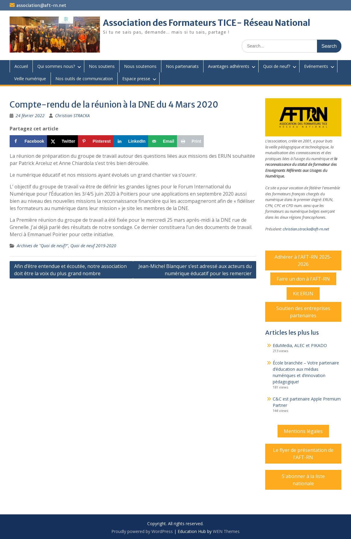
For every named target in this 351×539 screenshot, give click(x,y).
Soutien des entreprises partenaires (303, 312)
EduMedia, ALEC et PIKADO (300, 345)
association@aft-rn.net (41, 5)
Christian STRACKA (72, 115)
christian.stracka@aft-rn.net (306, 229)
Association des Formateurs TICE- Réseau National (206, 22)
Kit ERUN (303, 293)
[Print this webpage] (190, 141)
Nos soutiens (102, 66)
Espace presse (136, 78)
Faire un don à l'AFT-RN (303, 279)
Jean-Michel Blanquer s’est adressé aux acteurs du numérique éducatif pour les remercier (195, 270)
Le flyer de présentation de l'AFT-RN (303, 454)
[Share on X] (62, 141)
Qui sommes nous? (56, 66)
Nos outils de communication (84, 78)
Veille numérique (30, 78)
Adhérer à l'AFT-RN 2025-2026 (303, 260)
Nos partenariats (182, 66)
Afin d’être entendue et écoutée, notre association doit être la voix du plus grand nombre (70, 270)
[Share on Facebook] (28, 141)
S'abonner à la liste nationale (303, 480)
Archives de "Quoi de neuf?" (42, 245)
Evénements (316, 66)
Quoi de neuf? (276, 66)
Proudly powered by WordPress (142, 531)
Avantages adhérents (228, 66)
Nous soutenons (140, 66)
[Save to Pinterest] (95, 141)
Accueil (21, 66)
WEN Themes (226, 531)
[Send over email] (162, 141)
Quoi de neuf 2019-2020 (93, 245)
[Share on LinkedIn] (130, 141)
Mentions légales (303, 431)
